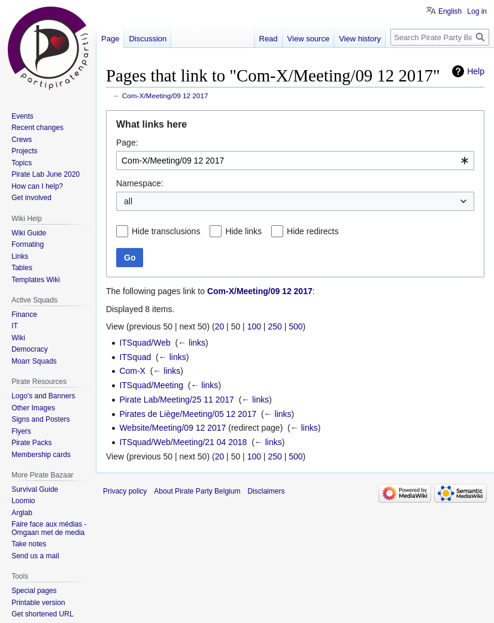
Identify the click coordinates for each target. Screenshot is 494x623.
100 (254, 326)
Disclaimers (265, 491)
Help (475, 71)
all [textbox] (128, 201)
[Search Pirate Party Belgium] (439, 37)
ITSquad (135, 357)
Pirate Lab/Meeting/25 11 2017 (176, 399)
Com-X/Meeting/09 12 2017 (165, 95)
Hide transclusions (166, 231)
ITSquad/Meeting (151, 385)
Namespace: (139, 183)
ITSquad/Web (144, 342)
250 (274, 326)
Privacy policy (125, 491)
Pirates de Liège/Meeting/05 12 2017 (187, 414)
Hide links (243, 231)
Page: (127, 142)
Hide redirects (312, 231)
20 (220, 326)
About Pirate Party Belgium (197, 491)
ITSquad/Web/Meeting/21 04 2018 (183, 442)
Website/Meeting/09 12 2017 (172, 428)
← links (191, 342)
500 (295, 326)
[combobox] (295, 160)
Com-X (132, 371)
